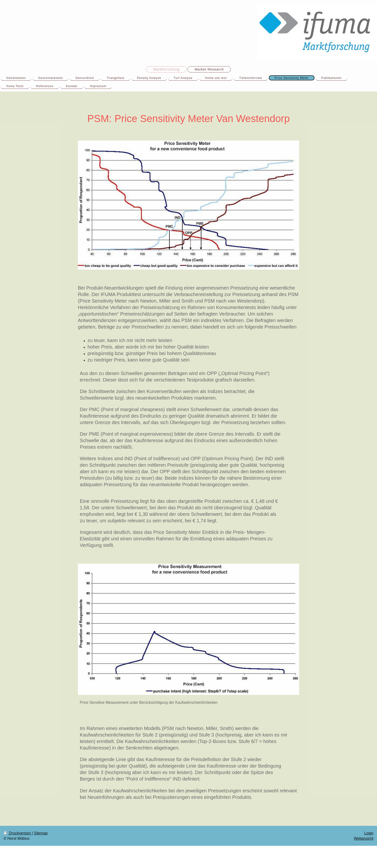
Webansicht (363, 838)
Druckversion (18, 833)
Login (368, 833)
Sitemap (41, 833)
